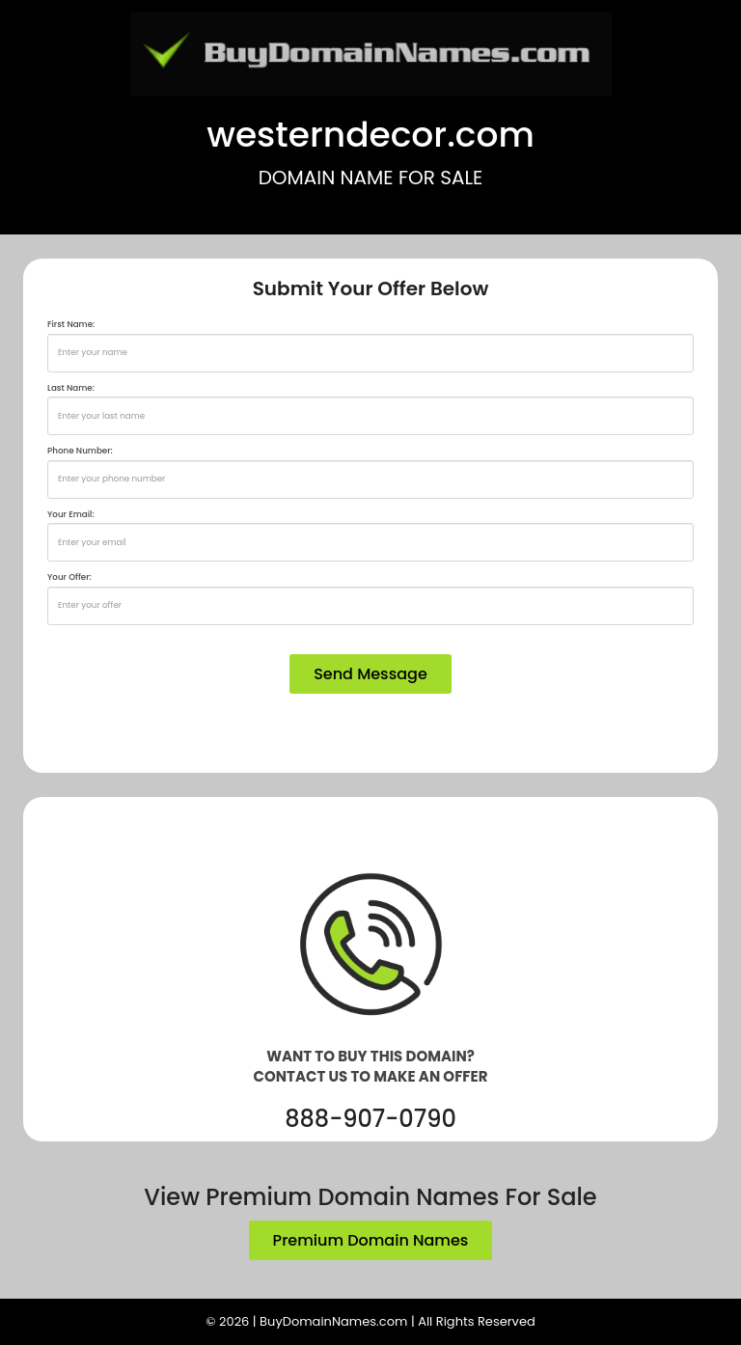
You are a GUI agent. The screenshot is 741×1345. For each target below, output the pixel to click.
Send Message (370, 674)
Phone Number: (80, 450)
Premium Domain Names (371, 1240)
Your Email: (71, 514)
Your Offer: (69, 577)
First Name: (71, 324)
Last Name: (71, 388)
